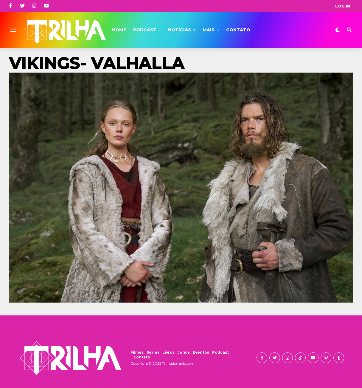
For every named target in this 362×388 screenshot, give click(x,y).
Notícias (179, 30)
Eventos (201, 352)
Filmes (137, 352)
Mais (209, 30)
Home (119, 30)
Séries (153, 352)
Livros (168, 352)
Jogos (184, 352)
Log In (342, 6)
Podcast (144, 30)
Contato (238, 30)
